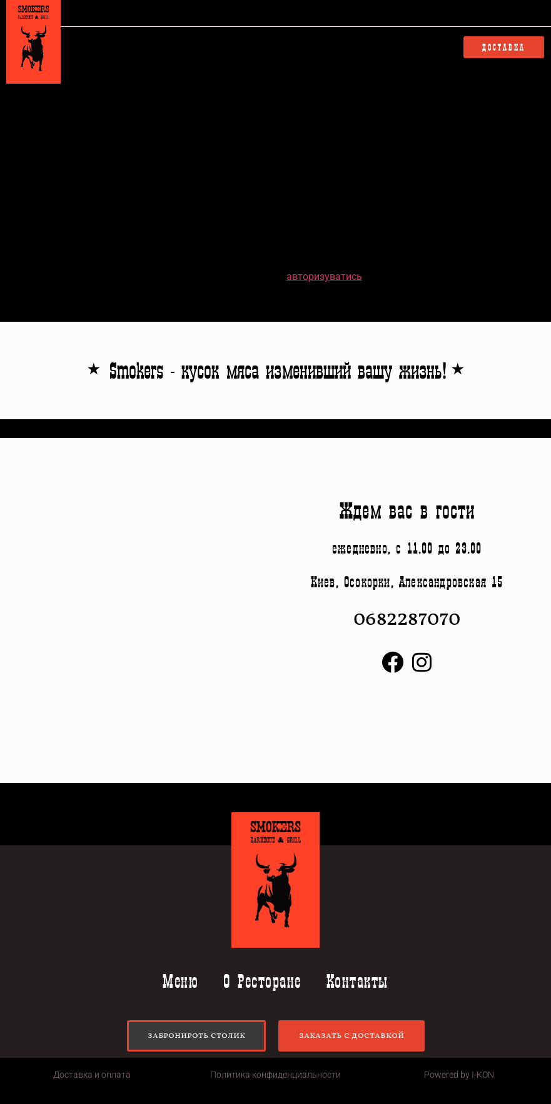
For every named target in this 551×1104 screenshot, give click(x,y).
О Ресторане (233, 47)
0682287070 (439, 13)
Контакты (316, 47)
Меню (161, 47)
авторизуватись (324, 276)
